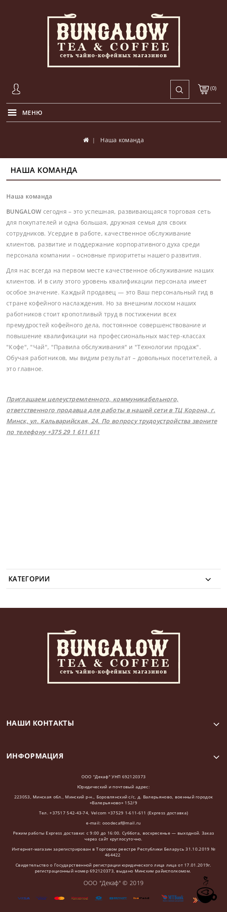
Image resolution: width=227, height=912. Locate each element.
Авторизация (16, 89)
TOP (206, 890)
